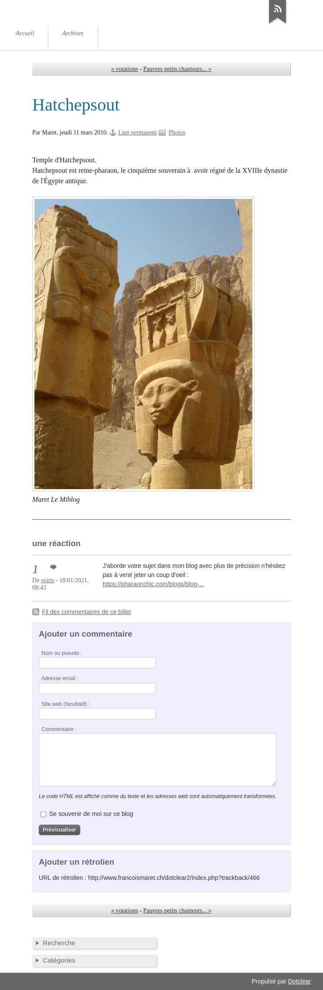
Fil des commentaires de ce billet (86, 611)
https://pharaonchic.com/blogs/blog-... (153, 584)
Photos (177, 132)
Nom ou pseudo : (61, 653)
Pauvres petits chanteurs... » (177, 69)
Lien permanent (137, 132)
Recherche (59, 942)
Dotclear (299, 981)
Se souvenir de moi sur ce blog (91, 813)
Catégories (59, 960)
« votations (124, 69)
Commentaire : (58, 729)
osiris (47, 580)
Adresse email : (59, 678)
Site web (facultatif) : (65, 704)
